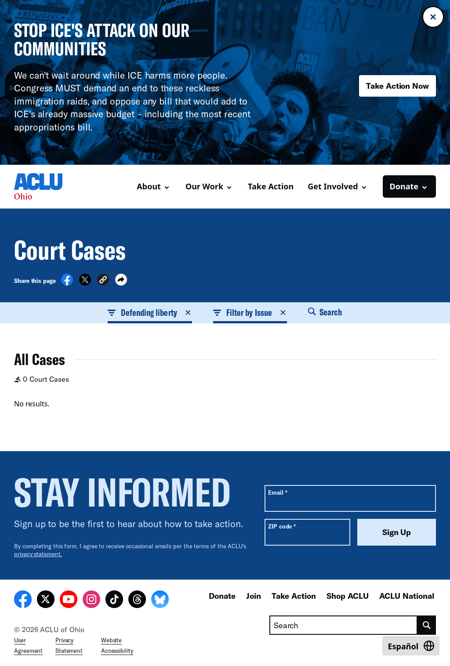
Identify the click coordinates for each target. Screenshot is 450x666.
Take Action (271, 186)
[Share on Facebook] (67, 283)
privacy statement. (38, 553)
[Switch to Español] (410, 645)
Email (277, 492)
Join (253, 596)
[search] (426, 625)
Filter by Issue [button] (250, 312)
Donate (222, 596)
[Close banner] (433, 17)
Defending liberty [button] (150, 312)
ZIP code (282, 526)
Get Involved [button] (333, 186)
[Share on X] (85, 283)
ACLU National (406, 596)
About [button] (149, 186)
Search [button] (325, 312)
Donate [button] (404, 186)
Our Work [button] (204, 186)
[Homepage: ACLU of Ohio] (45, 186)
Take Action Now (397, 85)
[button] (103, 281)
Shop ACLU (348, 596)
